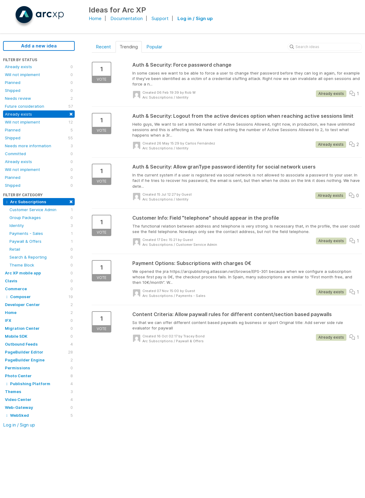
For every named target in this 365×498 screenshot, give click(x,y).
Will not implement (39, 74)
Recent (103, 47)
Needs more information (39, 146)
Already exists (39, 67)
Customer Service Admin (41, 210)
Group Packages (41, 217)
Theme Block (41, 265)
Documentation (126, 18)
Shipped (39, 90)
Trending (129, 47)
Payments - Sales (41, 233)
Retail (41, 249)
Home (95, 18)
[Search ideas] (325, 47)
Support (160, 18)
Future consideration (39, 106)
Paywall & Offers (41, 241)
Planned (39, 82)
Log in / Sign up (195, 18)
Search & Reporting (41, 257)
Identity (41, 225)
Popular (154, 47)
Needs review (39, 98)
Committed (39, 154)
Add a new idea (39, 46)
